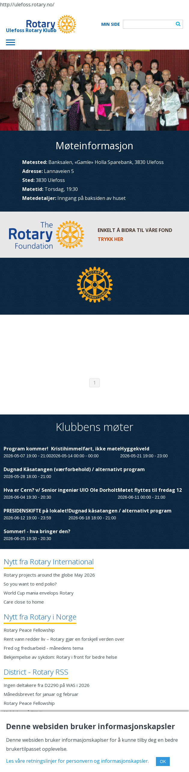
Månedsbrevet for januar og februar (41, 694)
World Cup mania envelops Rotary (39, 593)
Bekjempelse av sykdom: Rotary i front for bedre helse (60, 657)
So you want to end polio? (30, 584)
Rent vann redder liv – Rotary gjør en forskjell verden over (64, 639)
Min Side (110, 24)
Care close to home (24, 602)
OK (163, 761)
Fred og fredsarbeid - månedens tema (43, 648)
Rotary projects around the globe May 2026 (49, 575)
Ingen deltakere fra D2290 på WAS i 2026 (47, 685)
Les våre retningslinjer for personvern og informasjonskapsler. (77, 761)
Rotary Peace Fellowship (29, 630)
